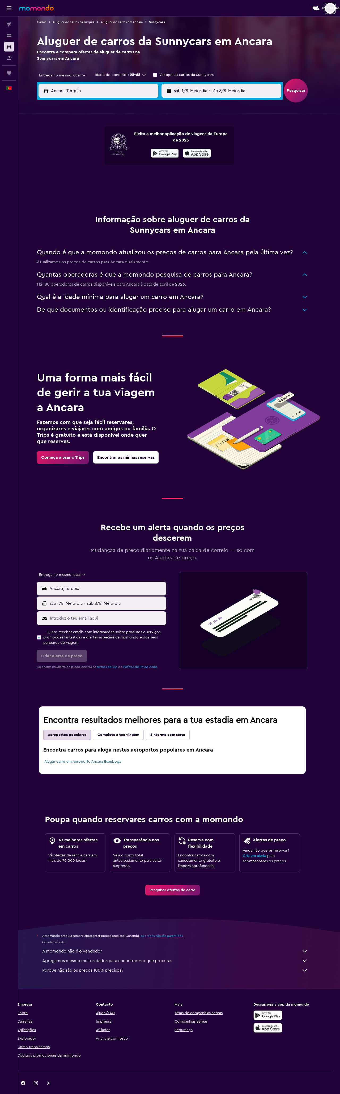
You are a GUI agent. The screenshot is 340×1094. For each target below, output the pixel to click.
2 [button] (161, 140)
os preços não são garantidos (168, 922)
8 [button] (148, 153)
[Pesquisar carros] (9, 46)
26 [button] (110, 191)
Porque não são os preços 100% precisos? (182, 957)
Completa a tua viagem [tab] (125, 721)
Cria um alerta (261, 842)
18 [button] (98, 178)
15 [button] (149, 166)
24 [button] (84, 191)
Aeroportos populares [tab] (74, 721)
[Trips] (9, 73)
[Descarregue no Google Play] (274, 1002)
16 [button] (161, 166)
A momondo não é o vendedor (182, 938)
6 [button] (123, 153)
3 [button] (85, 153)
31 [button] (85, 204)
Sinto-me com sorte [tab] (174, 721)
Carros (48, 22)
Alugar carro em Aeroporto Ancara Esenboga (89, 748)
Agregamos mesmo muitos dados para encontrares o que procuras (182, 947)
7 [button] (136, 153)
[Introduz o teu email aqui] (113, 605)
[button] (9, 8)
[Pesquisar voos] (9, 24)
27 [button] (123, 191)
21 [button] (136, 178)
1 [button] (148, 140)
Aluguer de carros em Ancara (129, 22)
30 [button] (161, 191)
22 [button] (148, 178)
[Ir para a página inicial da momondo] (36, 8)
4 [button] (97, 153)
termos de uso (114, 653)
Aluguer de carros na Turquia (80, 22)
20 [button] (123, 178)
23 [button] (161, 178)
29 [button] (148, 191)
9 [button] (161, 153)
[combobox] (67, 75)
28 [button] (135, 191)
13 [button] (123, 166)
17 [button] (85, 178)
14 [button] (136, 166)
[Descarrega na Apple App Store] (274, 1014)
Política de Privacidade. (147, 653)
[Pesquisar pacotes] (9, 58)
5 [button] (110, 153)
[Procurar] (9, 35)
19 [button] (110, 178)
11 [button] (97, 166)
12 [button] (110, 166)
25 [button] (97, 191)
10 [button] (85, 166)
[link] (70, 444)
